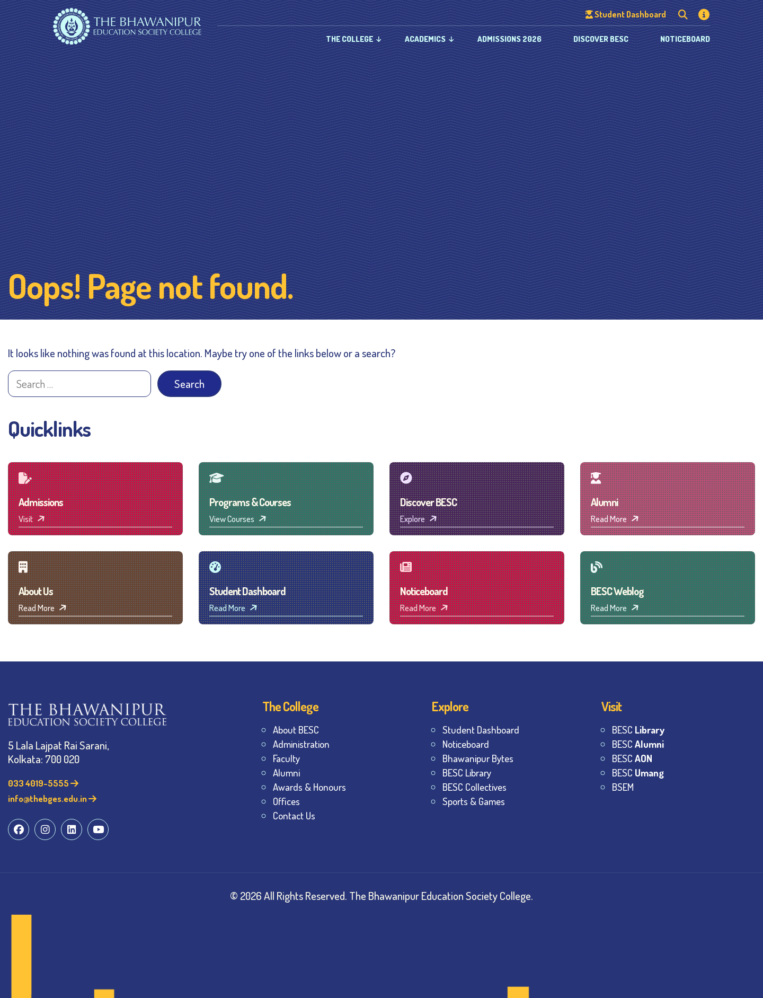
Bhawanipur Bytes (477, 758)
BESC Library (466, 772)
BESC (638, 729)
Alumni (286, 772)
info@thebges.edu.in (52, 798)
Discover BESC (600, 39)
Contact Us (294, 815)
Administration (301, 744)
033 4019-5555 (43, 783)
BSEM (623, 787)
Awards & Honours (309, 787)
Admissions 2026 (509, 39)
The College (349, 39)
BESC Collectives (474, 787)
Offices (286, 801)
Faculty (286, 758)
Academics (425, 39)
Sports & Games (473, 801)
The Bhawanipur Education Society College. (441, 895)
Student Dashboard (480, 729)
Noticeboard (685, 39)
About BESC (296, 729)
